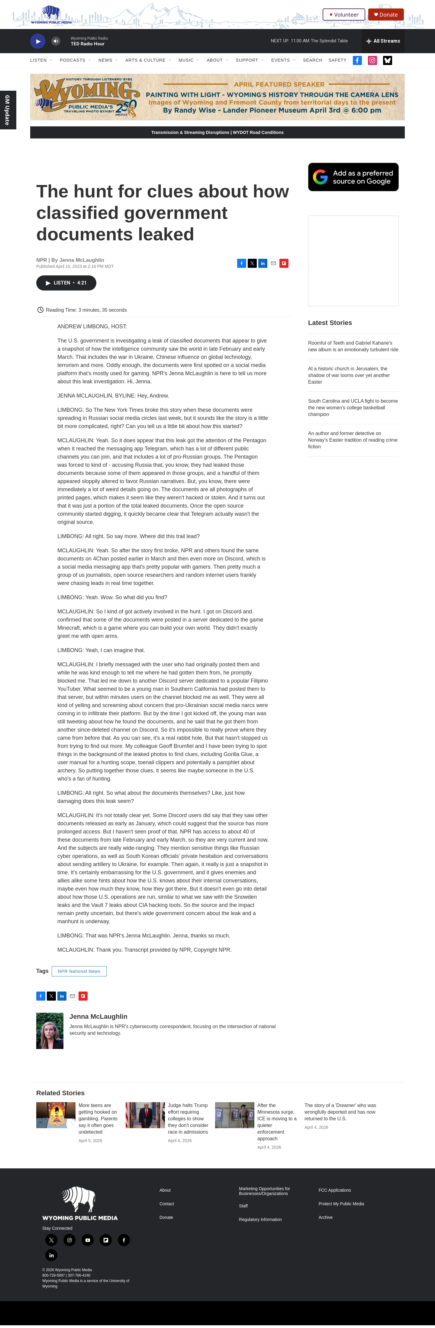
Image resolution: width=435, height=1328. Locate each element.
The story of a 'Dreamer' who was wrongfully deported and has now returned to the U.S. (340, 1115)
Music (186, 62)
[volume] (56, 44)
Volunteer (344, 15)
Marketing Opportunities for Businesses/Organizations (264, 1194)
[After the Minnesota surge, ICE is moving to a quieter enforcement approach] (234, 1118)
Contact (167, 1206)
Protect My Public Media (341, 1206)
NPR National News (79, 974)
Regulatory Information (260, 1222)
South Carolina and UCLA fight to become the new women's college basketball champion (353, 410)
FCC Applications (335, 1193)
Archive (326, 1220)
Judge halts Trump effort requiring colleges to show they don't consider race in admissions (188, 1121)
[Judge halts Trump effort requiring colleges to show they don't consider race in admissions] (145, 1118)
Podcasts (72, 62)
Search (312, 62)
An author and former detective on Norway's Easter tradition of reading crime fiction (353, 442)
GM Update (7, 110)
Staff (243, 1208)
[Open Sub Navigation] (51, 62)
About (215, 62)
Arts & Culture (145, 62)
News (105, 62)
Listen (38, 62)
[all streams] (383, 44)
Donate (389, 16)
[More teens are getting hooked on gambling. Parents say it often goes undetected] (56, 1118)
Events (280, 62)
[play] (38, 44)
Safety (337, 62)
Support (247, 62)
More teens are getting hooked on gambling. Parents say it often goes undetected (98, 1121)
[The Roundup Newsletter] (353, 264)
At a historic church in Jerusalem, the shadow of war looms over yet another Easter (349, 378)
